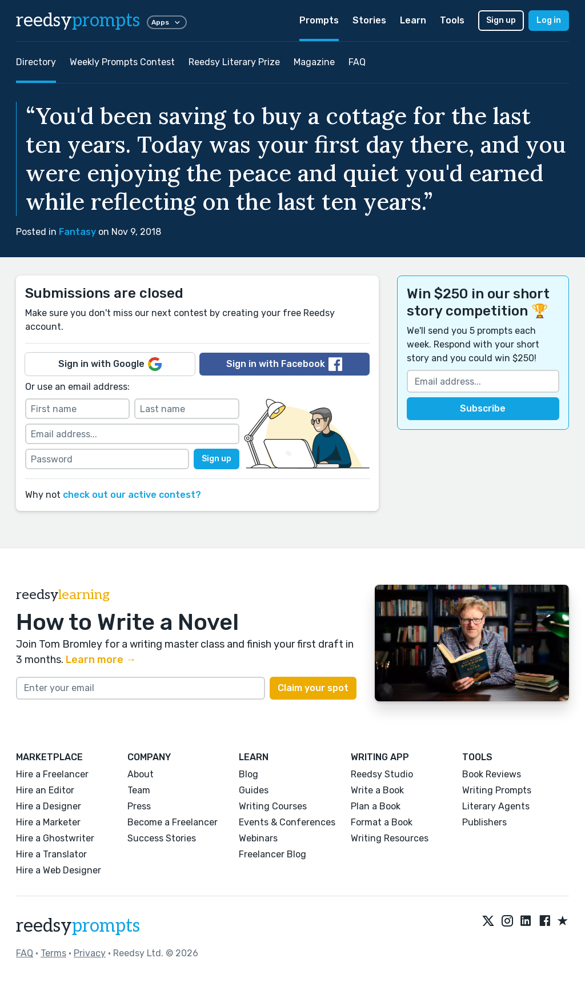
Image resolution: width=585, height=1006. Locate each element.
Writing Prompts (496, 790)
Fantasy (77, 231)
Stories (369, 20)
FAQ (357, 62)
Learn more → (101, 659)
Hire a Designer (48, 806)
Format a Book (381, 822)
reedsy (78, 926)
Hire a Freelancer (52, 774)
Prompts (319, 20)
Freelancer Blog (272, 854)
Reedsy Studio (382, 774)
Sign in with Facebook (284, 364)
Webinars (258, 838)
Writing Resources (389, 838)
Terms (53, 953)
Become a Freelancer (172, 822)
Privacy (90, 953)
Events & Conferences (287, 822)
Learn (413, 20)
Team (138, 790)
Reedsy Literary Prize (234, 62)
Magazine (314, 62)
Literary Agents (496, 806)
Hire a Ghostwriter (55, 838)
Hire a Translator (51, 854)
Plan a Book (375, 806)
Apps (166, 22)
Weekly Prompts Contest (122, 62)
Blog (248, 774)
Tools (452, 20)
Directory (36, 62)
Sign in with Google (110, 364)
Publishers (484, 822)
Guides (254, 790)
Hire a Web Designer (58, 870)
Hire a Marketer (48, 822)
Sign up (501, 20)
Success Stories (161, 838)
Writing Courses (273, 806)
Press (139, 806)
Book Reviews (491, 774)
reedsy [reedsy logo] (78, 20)
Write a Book (377, 790)
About (140, 774)
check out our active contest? (132, 494)
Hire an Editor (45, 790)
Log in (548, 20)
